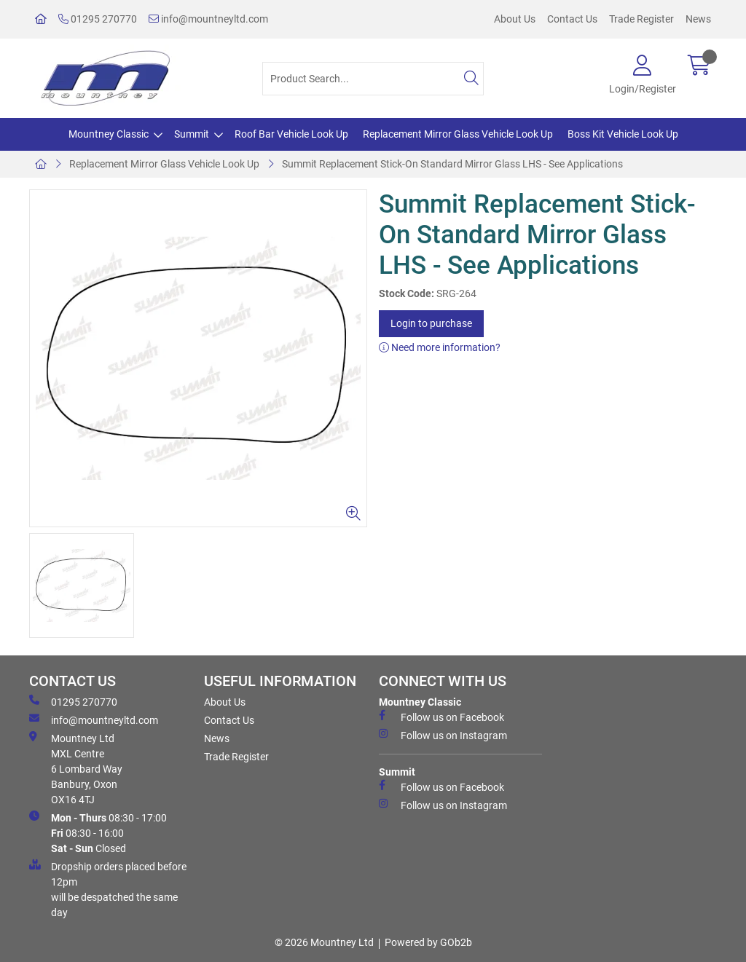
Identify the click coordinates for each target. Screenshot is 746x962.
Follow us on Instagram (443, 734)
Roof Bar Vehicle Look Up (291, 134)
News (698, 19)
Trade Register (641, 19)
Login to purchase (431, 323)
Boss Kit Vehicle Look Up (623, 134)
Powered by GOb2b (428, 942)
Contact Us (572, 19)
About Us (514, 19)
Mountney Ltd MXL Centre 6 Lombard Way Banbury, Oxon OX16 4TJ (75, 768)
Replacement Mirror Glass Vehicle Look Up (458, 134)
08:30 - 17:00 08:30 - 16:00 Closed (98, 832)
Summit (191, 134)
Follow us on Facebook (441, 716)
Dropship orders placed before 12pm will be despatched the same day (107, 888)
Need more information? (439, 347)
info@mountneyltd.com (208, 19)
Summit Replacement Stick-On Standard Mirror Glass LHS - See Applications (452, 164)
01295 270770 (97, 19)
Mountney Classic (108, 134)
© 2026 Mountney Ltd (324, 942)
